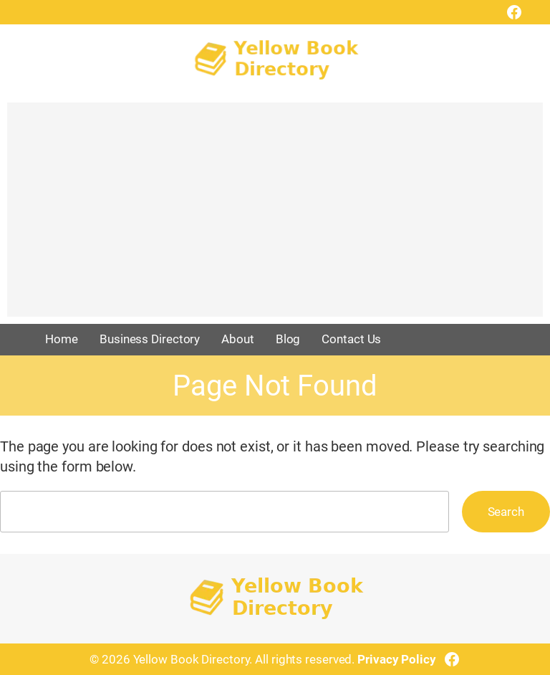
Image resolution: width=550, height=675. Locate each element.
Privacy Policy (396, 659)
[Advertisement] (275, 216)
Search (506, 511)
